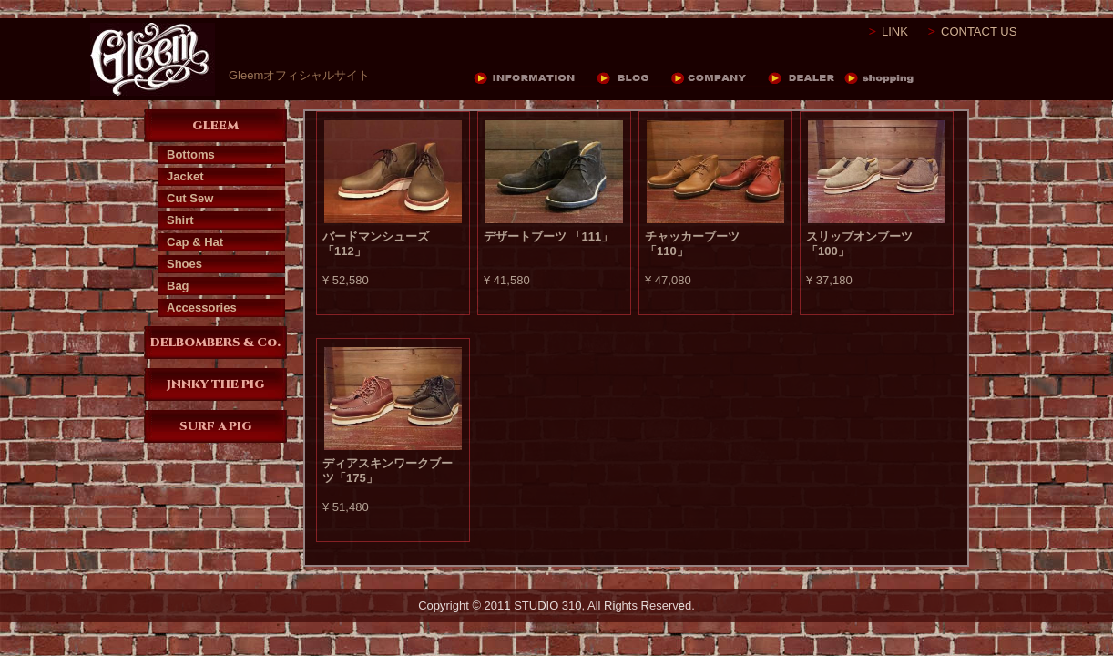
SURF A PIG (215, 426)
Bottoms (191, 154)
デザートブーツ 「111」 (548, 236)
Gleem (152, 59)
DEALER (805, 78)
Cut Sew (190, 198)
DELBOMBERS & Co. (215, 342)
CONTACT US (978, 31)
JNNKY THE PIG (216, 384)
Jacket (185, 176)
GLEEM (215, 126)
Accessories (202, 307)
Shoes (184, 264)
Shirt (180, 220)
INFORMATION (535, 78)
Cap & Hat (195, 242)
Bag (178, 285)
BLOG (634, 78)
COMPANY (719, 78)
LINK (895, 31)
